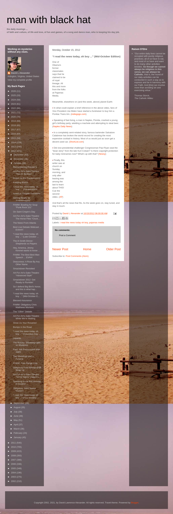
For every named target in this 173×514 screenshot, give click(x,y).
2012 (14, 151)
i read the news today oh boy (74, 222)
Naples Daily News (62, 126)
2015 (14, 138)
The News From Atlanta (24, 223)
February (18, 433)
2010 (14, 447)
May (16, 420)
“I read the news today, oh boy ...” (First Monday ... (26, 396)
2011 (14, 442)
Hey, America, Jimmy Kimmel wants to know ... (26, 249)
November (19, 159)
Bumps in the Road (22, 327)
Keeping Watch (20, 182)
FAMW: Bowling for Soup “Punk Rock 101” (25, 206)
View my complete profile (20, 80)
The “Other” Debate (22, 311)
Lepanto (17, 338)
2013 (14, 146)
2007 (14, 460)
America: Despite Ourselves (26, 193)
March (17, 428)
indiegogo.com (78, 114)
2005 (14, 468)
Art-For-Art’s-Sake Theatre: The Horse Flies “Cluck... (26, 217)
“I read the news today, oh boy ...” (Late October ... (26, 235)
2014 (14, 142)
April (16, 424)
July (16, 411)
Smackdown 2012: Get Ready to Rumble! (24, 281)
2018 (14, 125)
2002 (14, 481)
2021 (14, 112)
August (17, 407)
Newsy (102, 154)
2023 (14, 104)
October (18, 163)
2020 (14, 117)
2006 (14, 464)
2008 (14, 455)
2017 (14, 129)
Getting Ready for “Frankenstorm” (22, 199)
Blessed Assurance (22, 300)
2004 (14, 472)
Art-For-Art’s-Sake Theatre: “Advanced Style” (26, 274)
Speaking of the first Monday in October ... (27, 382)
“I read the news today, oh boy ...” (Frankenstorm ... (26, 188)
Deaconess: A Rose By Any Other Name (26, 263)
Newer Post (60, 249)
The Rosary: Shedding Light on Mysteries (26, 344)
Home (87, 249)
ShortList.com (76, 141)
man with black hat (49, 19)
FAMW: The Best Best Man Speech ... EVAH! (26, 256)
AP (61, 197)
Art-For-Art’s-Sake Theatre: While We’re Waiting (26, 317)
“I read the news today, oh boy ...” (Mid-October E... (26, 294)
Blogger (134, 502)
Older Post (113, 249)
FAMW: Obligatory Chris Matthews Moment (24, 306)
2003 (14, 477)
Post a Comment (67, 235)
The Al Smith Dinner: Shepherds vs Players (25, 242)
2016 (14, 134)
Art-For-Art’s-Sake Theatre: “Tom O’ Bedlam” (26, 172)
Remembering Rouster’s (25, 167)
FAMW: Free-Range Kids (25, 363)
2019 (14, 121)
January (18, 437)
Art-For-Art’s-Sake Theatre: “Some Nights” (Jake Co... (27, 375)
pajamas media (96, 222)
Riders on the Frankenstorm (26, 178)
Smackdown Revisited (24, 268)
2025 (14, 95)
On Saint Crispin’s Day (24, 211)
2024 (14, 99)
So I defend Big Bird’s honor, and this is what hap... (27, 288)
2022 (14, 108)
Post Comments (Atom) (77, 256)
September (19, 403)
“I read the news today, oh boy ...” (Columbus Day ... (26, 332)
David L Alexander (20, 73)
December (19, 154)
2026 (14, 91)
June (16, 416)
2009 (14, 451)
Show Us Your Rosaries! (25, 323)
